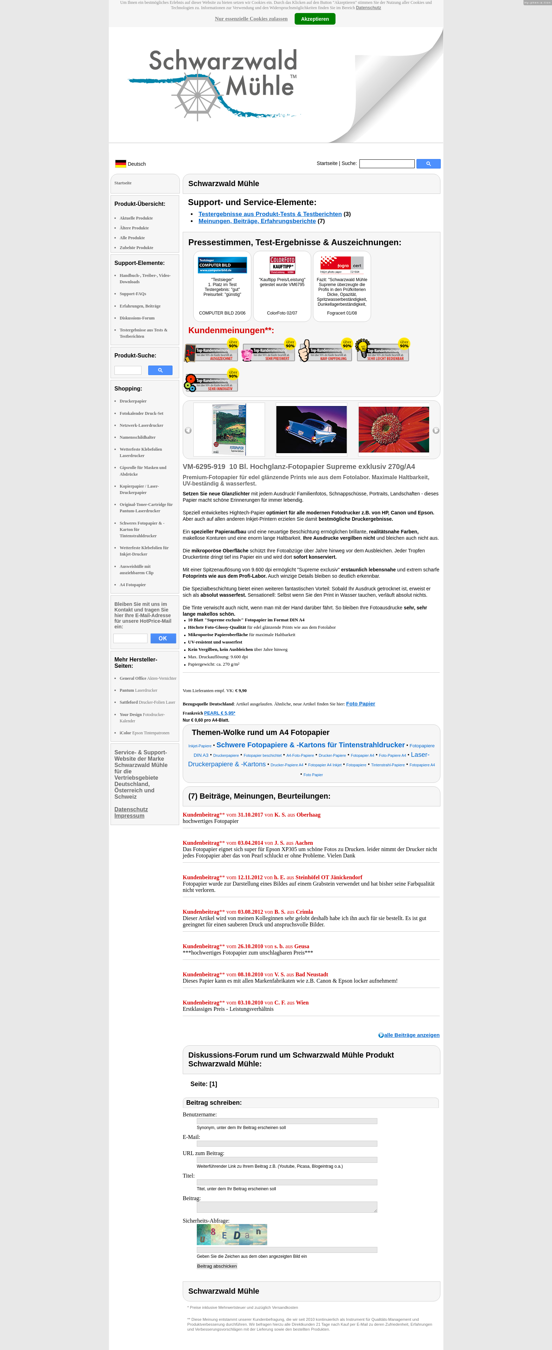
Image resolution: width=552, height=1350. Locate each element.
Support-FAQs (133, 293)
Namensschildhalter (138, 437)
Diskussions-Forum (137, 318)
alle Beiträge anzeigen (412, 1035)
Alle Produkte (132, 237)
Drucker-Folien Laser (147, 702)
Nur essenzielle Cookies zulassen (251, 18)
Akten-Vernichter (148, 678)
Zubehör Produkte (136, 247)
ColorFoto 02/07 (282, 313)
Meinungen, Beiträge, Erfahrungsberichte (257, 221)
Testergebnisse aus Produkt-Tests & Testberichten (270, 214)
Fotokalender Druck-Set (141, 413)
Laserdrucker (138, 690)
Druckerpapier (133, 401)
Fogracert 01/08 (342, 313)
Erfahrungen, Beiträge (140, 306)
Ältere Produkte (134, 228)
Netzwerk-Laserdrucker (141, 425)
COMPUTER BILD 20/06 (222, 313)
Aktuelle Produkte (136, 218)
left (188, 430)
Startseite (327, 163)
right (436, 430)
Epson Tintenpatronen (144, 732)
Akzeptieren (315, 18)
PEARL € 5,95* (220, 713)
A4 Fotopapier (133, 584)
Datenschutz (368, 7)
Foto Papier (360, 703)
